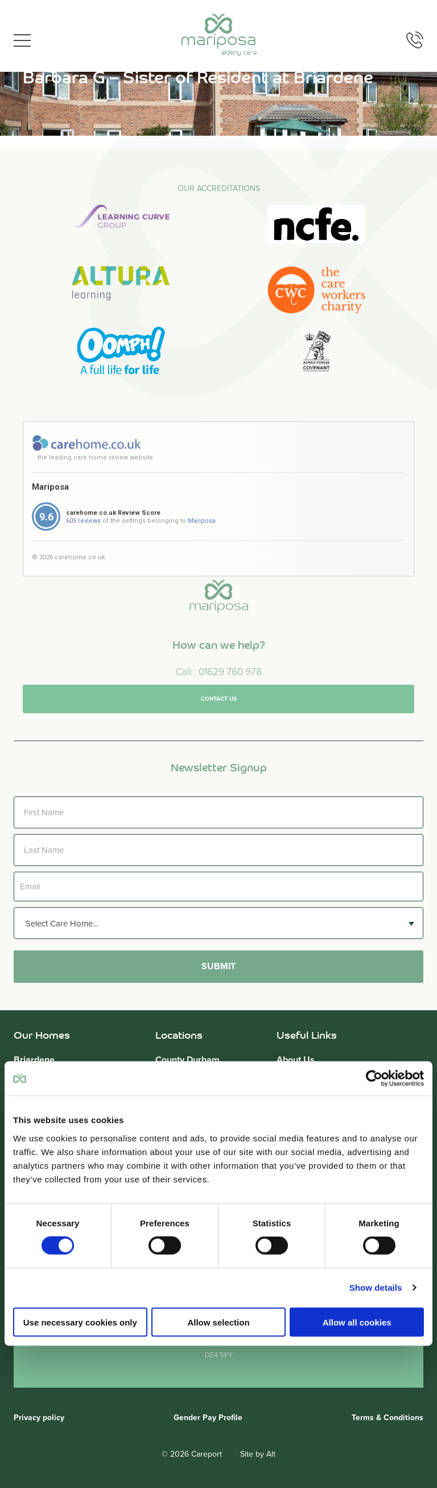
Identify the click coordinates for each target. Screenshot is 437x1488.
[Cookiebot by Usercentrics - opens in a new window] (374, 1078)
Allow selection (218, 1322)
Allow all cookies (357, 1322)
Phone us (414, 39)
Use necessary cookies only (80, 1322)
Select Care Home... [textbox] (62, 923)
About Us (296, 1060)
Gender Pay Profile (208, 1417)
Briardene (34, 1060)
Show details (375, 1287)
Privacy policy (39, 1417)
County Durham (187, 1060)
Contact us (219, 715)
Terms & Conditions (387, 1417)
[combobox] (218, 923)
